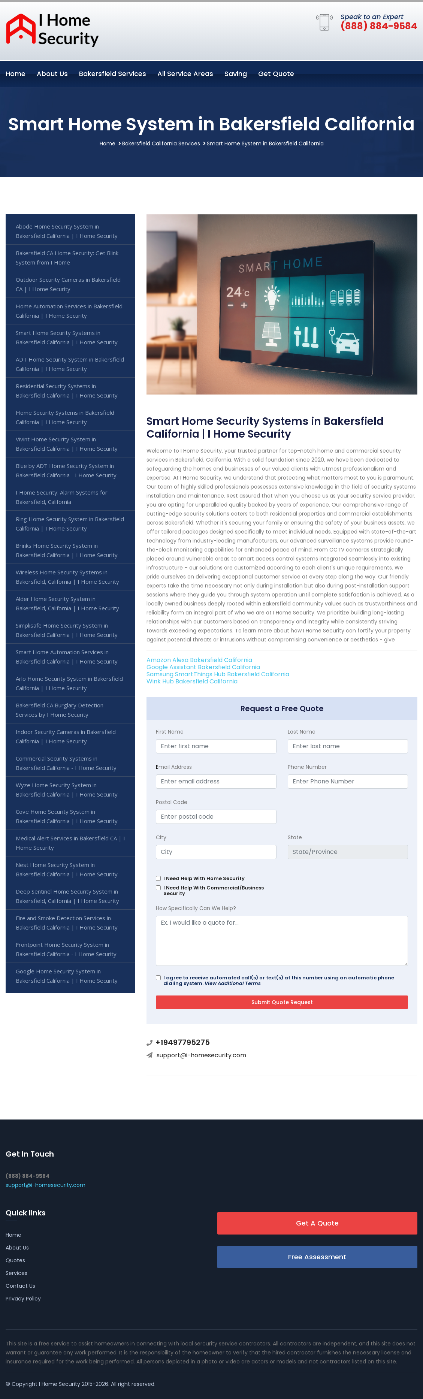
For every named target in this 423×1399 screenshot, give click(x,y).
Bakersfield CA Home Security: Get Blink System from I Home (67, 257)
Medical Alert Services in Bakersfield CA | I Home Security (70, 842)
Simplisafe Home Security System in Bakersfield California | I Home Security (67, 630)
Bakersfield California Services (161, 143)
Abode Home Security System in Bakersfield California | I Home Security (67, 231)
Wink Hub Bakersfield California (192, 681)
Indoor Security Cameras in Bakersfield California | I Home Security (66, 736)
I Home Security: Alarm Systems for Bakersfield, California (62, 497)
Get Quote (276, 73)
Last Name (301, 731)
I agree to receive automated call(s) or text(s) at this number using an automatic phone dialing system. (278, 980)
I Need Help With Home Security (204, 878)
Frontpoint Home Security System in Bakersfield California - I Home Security (66, 949)
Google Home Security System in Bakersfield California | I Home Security (67, 975)
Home (15, 73)
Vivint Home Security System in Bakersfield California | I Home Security (67, 443)
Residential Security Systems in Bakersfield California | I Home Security (67, 390)
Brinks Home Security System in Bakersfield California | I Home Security (67, 550)
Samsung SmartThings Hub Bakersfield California (217, 674)
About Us (52, 73)
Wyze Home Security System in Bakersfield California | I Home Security (67, 789)
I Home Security (59, 1384)
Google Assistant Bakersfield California (203, 667)
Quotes (15, 1260)
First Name (170, 731)
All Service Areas (185, 73)
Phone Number (307, 767)
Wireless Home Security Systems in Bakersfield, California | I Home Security (67, 576)
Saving (235, 73)
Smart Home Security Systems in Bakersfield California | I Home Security (67, 337)
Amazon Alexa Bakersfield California (199, 660)
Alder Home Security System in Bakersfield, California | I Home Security (67, 603)
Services (16, 1273)
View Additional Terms (233, 983)
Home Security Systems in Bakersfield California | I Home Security (65, 417)
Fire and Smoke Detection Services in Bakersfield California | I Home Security (67, 922)
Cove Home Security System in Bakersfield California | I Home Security (67, 816)
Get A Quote (317, 1223)
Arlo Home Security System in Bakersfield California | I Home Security (69, 683)
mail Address (174, 767)
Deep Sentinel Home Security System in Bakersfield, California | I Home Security (67, 896)
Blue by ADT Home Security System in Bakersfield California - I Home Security (66, 470)
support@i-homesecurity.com (201, 1055)
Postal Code (171, 802)
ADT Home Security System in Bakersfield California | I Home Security (70, 364)
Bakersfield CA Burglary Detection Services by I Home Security (59, 709)
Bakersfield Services (112, 73)
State (295, 837)
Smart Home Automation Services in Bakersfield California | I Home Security (67, 656)
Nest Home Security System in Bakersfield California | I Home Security (67, 869)
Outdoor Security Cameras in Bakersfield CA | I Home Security (68, 284)
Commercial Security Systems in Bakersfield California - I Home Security (66, 763)
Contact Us (20, 1286)
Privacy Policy (23, 1298)
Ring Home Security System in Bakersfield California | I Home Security (70, 523)
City (161, 837)
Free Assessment (317, 1256)
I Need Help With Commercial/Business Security (213, 890)
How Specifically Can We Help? (196, 908)
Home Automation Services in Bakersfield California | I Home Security (69, 310)
